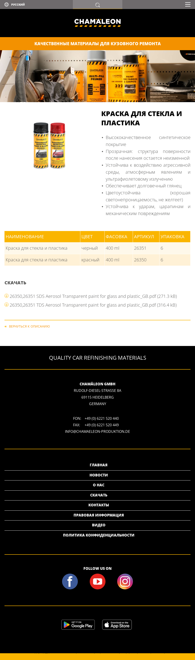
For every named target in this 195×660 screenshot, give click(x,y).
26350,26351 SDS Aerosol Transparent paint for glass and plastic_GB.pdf (93, 296)
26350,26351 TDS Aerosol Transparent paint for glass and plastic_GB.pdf (93, 305)
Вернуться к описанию (29, 326)
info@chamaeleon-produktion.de (97, 431)
